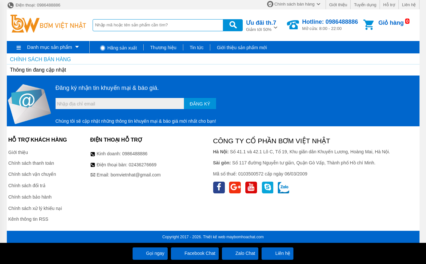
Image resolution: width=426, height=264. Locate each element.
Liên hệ (409, 4)
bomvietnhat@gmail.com (135, 174)
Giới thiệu (338, 4)
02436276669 (143, 164)
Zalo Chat (240, 253)
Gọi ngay (150, 253)
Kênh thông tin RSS (28, 219)
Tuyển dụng (365, 4)
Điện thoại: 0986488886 (33, 5)
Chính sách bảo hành (30, 197)
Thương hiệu (163, 47)
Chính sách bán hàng (294, 4)
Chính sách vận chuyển (32, 174)
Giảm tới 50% (261, 25)
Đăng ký (200, 103)
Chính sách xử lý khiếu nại (35, 208)
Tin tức (197, 47)
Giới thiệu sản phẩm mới (242, 47)
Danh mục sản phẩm (49, 47)
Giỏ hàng (391, 23)
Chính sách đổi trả (26, 185)
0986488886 (135, 153)
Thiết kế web (214, 237)
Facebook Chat (194, 253)
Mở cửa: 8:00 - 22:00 (330, 25)
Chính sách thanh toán (31, 163)
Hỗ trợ (389, 4)
